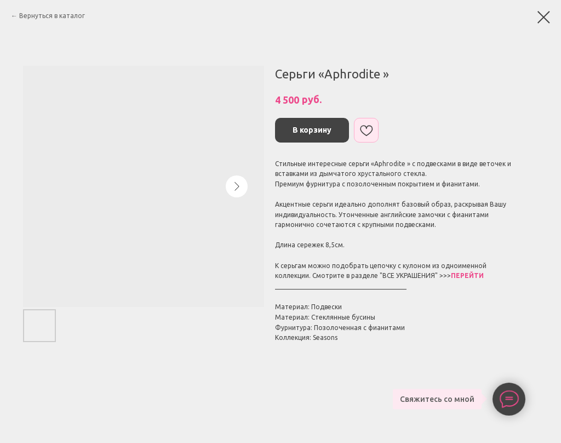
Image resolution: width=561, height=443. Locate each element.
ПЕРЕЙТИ (467, 275)
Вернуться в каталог (52, 15)
